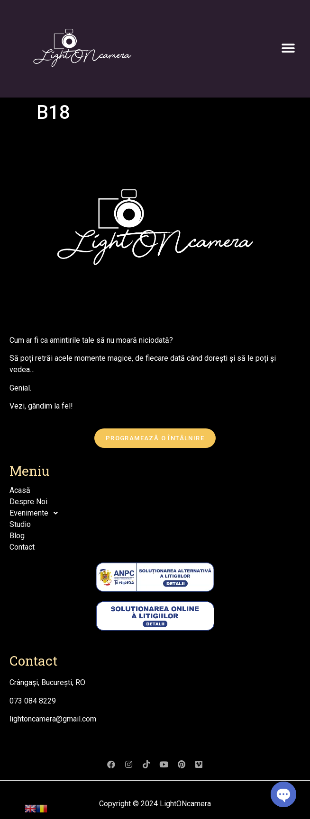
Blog (17, 535)
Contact (22, 547)
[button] (288, 48)
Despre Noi (28, 501)
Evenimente (36, 513)
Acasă (19, 490)
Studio (20, 524)
